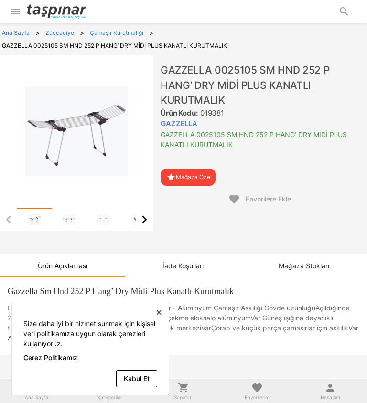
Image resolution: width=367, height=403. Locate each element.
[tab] (34, 219)
